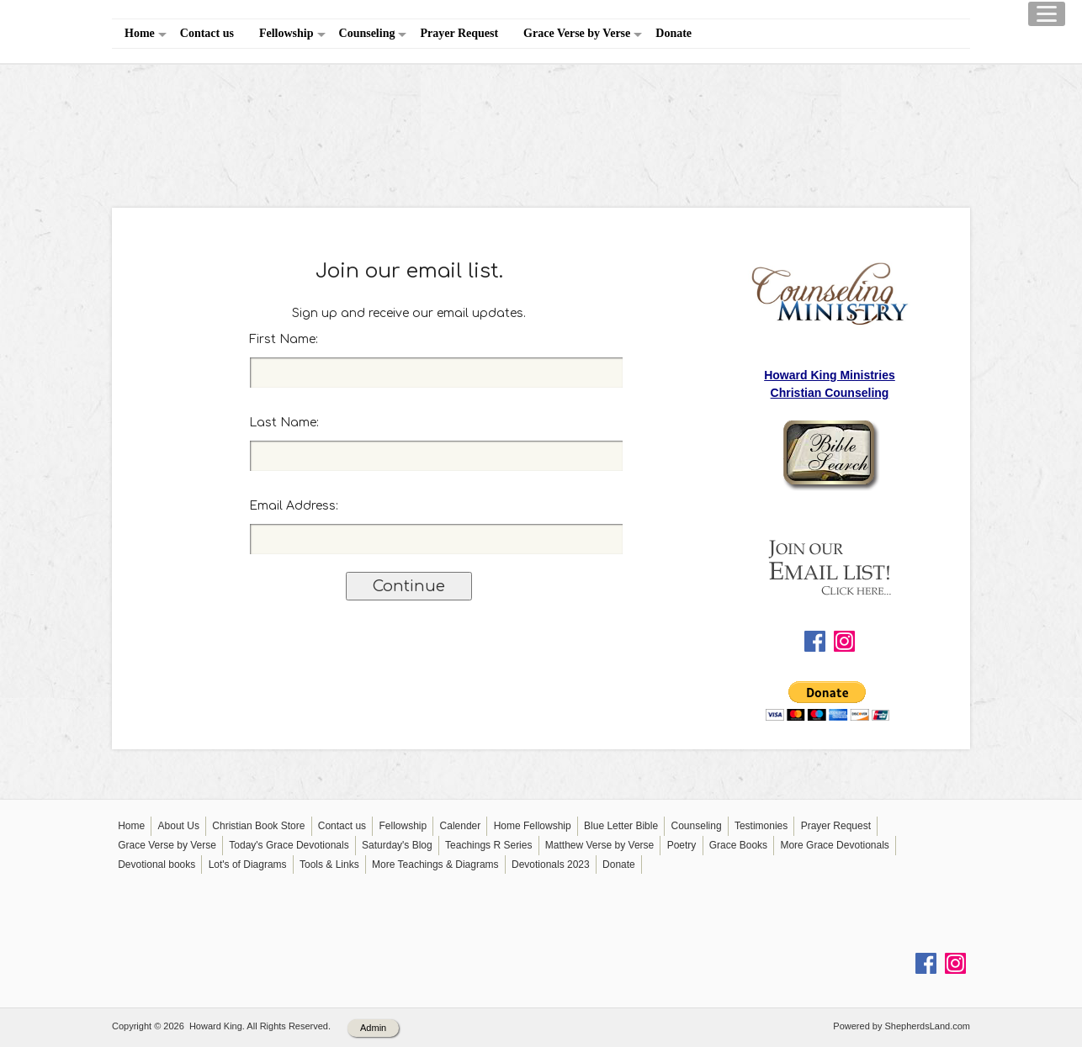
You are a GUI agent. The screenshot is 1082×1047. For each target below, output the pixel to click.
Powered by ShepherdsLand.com (901, 1026)
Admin (373, 1028)
